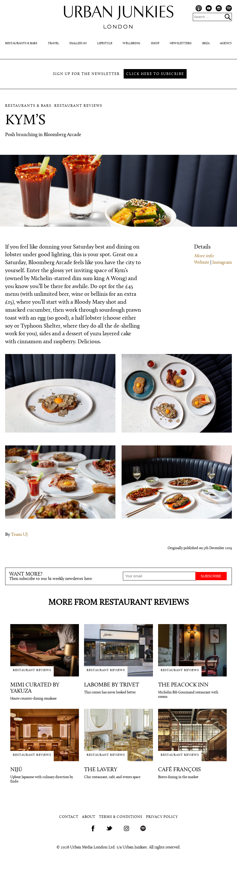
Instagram (222, 262)
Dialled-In (78, 43)
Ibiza (205, 43)
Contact (68, 817)
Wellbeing (131, 43)
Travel (53, 43)
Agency (226, 43)
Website (201, 262)
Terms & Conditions (120, 817)
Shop (155, 43)
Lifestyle (104, 43)
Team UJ (19, 534)
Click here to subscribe (155, 74)
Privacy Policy (162, 817)
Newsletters (181, 43)
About (88, 817)
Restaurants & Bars (21, 43)
